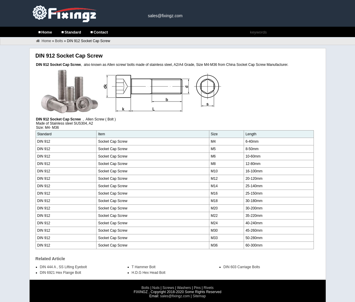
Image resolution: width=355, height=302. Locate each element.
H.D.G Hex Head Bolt (149, 273)
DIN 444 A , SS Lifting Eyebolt (63, 267)
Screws (168, 288)
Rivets (208, 288)
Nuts (156, 288)
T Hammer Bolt (143, 267)
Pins (197, 288)
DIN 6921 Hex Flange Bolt (60, 273)
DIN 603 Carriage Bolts (242, 267)
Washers (184, 288)
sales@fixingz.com (165, 15)
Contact (101, 32)
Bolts (59, 41)
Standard (73, 32)
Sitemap (199, 296)
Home (46, 32)
